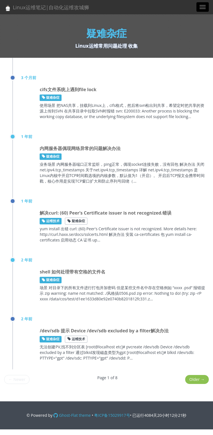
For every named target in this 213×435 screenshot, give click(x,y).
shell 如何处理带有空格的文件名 (72, 272)
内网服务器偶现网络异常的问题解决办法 (80, 148)
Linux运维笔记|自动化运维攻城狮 (46, 7)
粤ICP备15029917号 (112, 415)
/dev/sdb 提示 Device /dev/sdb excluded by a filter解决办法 (104, 331)
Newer (16, 379)
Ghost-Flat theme (71, 415)
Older (197, 379)
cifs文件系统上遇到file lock (68, 89)
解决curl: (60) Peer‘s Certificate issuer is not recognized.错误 (105, 213)
